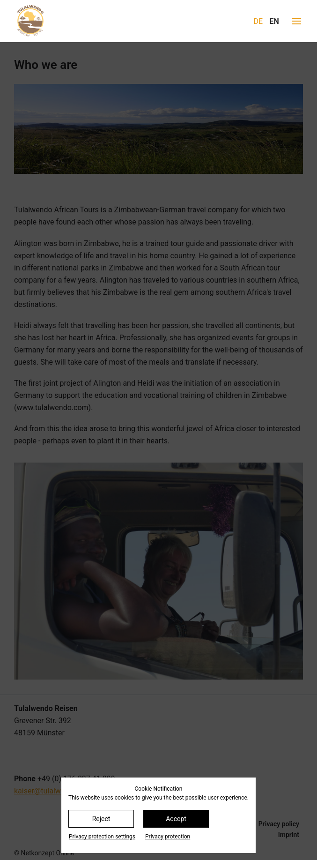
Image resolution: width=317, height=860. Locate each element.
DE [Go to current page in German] (258, 21)
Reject (101, 819)
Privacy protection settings (102, 836)
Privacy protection (167, 836)
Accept (176, 819)
